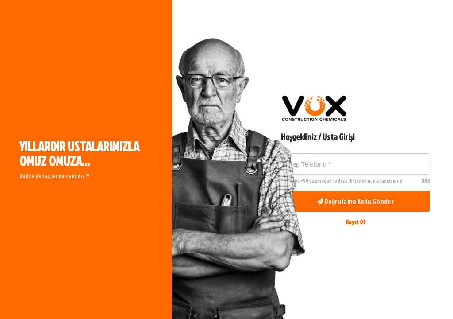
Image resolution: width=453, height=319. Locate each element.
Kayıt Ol (355, 222)
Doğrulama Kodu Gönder (355, 201)
